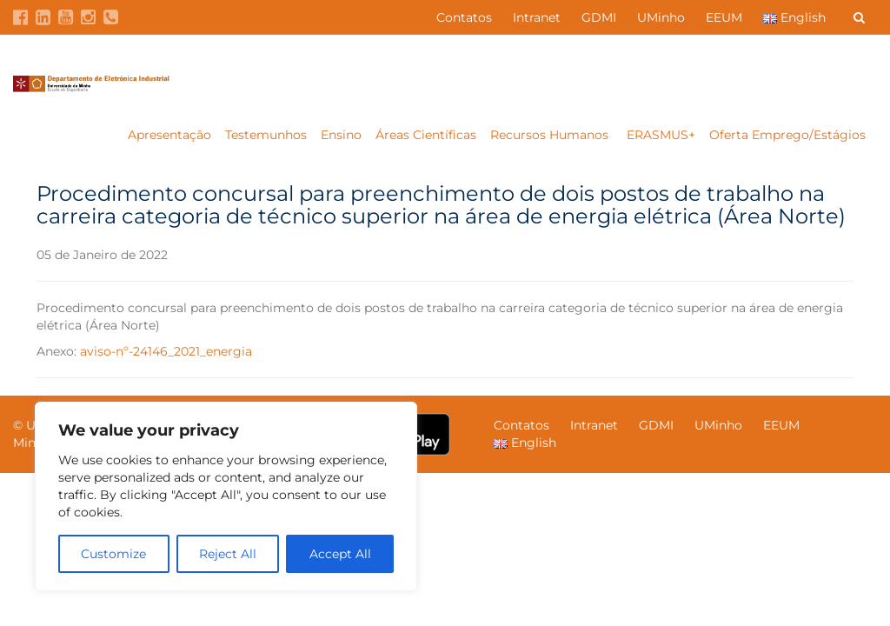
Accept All (340, 554)
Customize (113, 554)
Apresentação (169, 135)
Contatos (464, 17)
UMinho (661, 17)
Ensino (341, 135)
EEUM (724, 17)
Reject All (227, 554)
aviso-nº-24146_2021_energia (166, 351)
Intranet (537, 17)
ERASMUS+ (661, 135)
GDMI (598, 17)
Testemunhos (266, 135)
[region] (226, 496)
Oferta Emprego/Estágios (789, 135)
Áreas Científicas (425, 135)
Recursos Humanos (551, 135)
